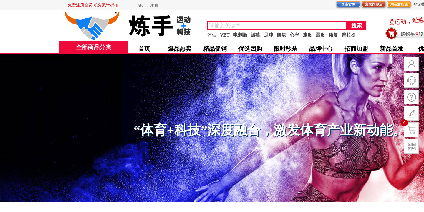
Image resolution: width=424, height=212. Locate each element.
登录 (142, 5)
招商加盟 (356, 48)
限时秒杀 (285, 48)
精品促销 (215, 48)
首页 (144, 48)
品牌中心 (321, 48)
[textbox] (277, 25)
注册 (154, 5)
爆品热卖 (179, 48)
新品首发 (391, 48)
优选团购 (250, 48)
